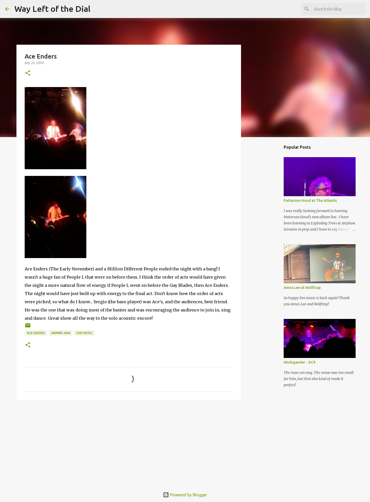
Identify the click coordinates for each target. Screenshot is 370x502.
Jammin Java (60, 333)
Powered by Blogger (185, 494)
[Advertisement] (128, 443)
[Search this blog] (339, 9)
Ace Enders (36, 333)
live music (84, 333)
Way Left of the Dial (52, 8)
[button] (28, 73)
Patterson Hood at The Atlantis (310, 200)
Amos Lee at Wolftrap (302, 288)
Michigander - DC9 (299, 362)
